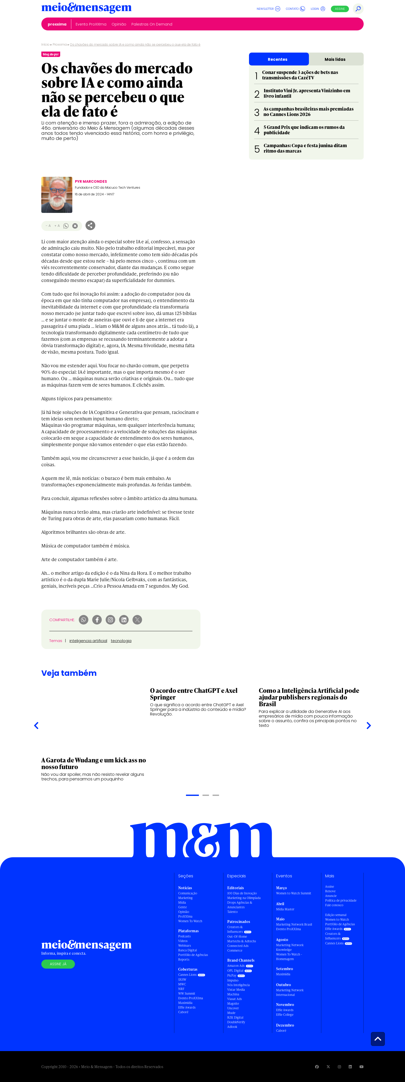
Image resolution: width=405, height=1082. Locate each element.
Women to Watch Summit (293, 893)
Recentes (277, 59)
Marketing (185, 898)
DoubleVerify (236, 1022)
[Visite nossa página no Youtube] (362, 1066)
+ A (57, 225)
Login (318, 8)
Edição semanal (335, 915)
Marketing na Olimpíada (244, 898)
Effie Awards (187, 1007)
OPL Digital (235, 970)
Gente (182, 907)
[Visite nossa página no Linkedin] (350, 1066)
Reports (183, 959)
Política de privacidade (340, 900)
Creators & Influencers (235, 929)
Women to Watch (337, 919)
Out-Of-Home (237, 936)
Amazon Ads (236, 965)
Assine (340, 9)
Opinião (183, 912)
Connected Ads (237, 946)
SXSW (182, 979)
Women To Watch (190, 921)
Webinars (184, 945)
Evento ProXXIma (190, 998)
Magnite (233, 1003)
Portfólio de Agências (193, 955)
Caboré (183, 1012)
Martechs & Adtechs (241, 941)
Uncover (233, 1008)
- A (48, 225)
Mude (231, 1013)
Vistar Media (236, 989)
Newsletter (268, 8)
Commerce (234, 950)
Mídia (182, 902)
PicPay (231, 975)
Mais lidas (335, 59)
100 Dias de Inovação (242, 893)
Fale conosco (334, 905)
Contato (295, 8)
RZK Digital (235, 1017)
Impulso (232, 980)
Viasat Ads (234, 999)
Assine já (58, 964)
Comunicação (187, 893)
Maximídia (185, 1003)
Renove (330, 891)
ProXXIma (185, 916)
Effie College (284, 1014)
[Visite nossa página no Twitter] (328, 1066)
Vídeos (183, 941)
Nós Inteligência (238, 985)
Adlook (232, 1027)
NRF (181, 989)
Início (45, 44)
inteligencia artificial (88, 640)
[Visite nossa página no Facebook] (317, 1066)
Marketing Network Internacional (289, 992)
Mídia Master (285, 909)
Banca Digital (187, 950)
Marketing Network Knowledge (289, 947)
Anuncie (331, 896)
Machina (233, 994)
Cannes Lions (187, 974)
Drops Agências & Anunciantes (239, 904)
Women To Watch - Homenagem (289, 956)
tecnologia (121, 640)
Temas (55, 640)
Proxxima (60, 44)
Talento (232, 912)
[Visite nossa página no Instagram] (339, 1066)
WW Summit (186, 993)
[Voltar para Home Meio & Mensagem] (86, 9)
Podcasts (184, 936)
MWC (182, 984)
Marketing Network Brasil (294, 924)
